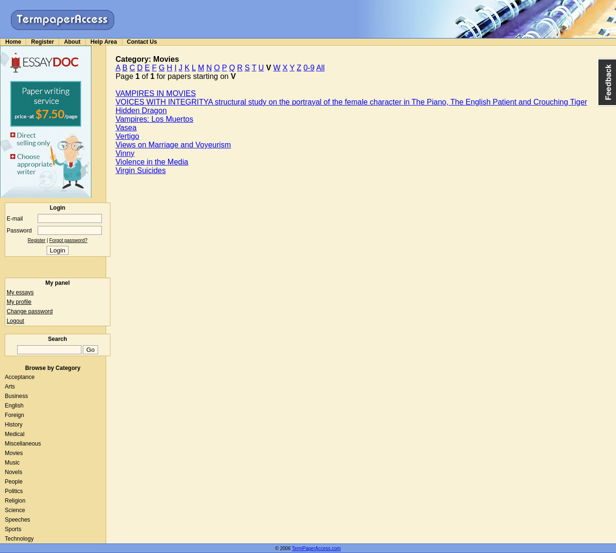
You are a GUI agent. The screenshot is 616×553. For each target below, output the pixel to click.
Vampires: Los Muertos (154, 119)
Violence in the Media (152, 162)
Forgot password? (69, 240)
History (13, 424)
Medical (14, 434)
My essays (20, 292)
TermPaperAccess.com (316, 548)
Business (16, 396)
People (13, 481)
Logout (15, 321)
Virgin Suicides (141, 170)
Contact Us (142, 42)
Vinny (125, 153)
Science (15, 510)
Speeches (17, 519)
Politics (14, 491)
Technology (19, 538)
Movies (14, 453)
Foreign (14, 415)
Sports (13, 529)
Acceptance (20, 377)
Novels (13, 472)
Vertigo (127, 136)
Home (13, 42)
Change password (30, 311)
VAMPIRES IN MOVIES (156, 93)
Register (42, 42)
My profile (19, 302)
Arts (10, 386)
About (72, 42)
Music (12, 462)
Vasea (126, 128)
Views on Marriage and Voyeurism (173, 145)
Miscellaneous (23, 443)
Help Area (103, 42)
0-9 (308, 68)
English (14, 405)
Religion (15, 500)
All (320, 68)
